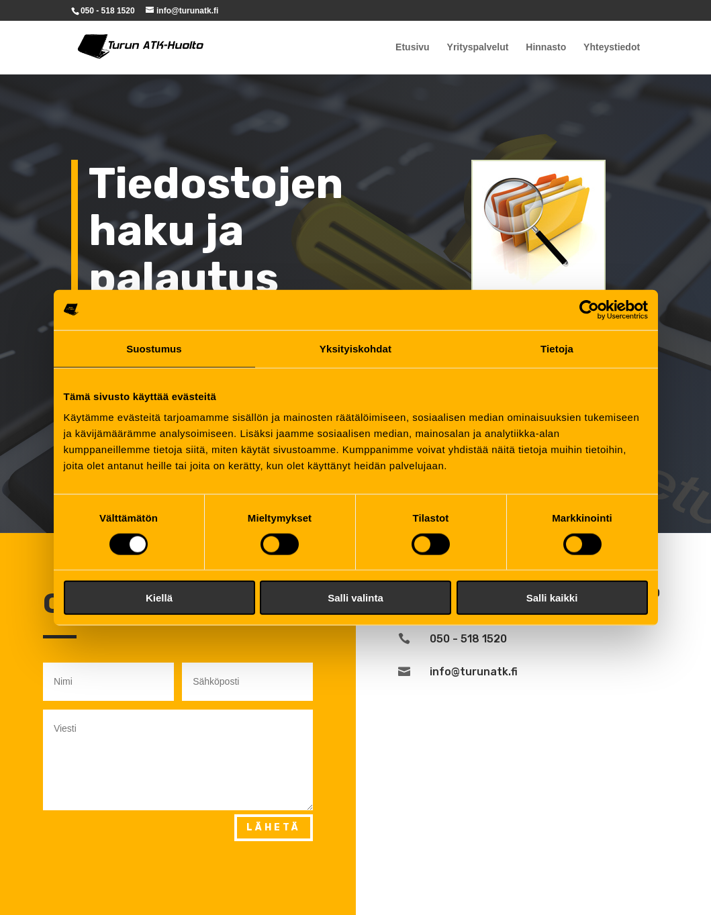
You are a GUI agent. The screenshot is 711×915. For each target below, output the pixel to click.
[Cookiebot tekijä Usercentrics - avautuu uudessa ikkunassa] (589, 309)
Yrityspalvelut (478, 47)
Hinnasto (546, 47)
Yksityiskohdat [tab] (355, 348)
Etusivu (412, 47)
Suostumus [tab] (154, 348)
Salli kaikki (552, 598)
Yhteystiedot (611, 47)
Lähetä (273, 827)
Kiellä (159, 598)
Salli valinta (355, 598)
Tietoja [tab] (556, 348)
